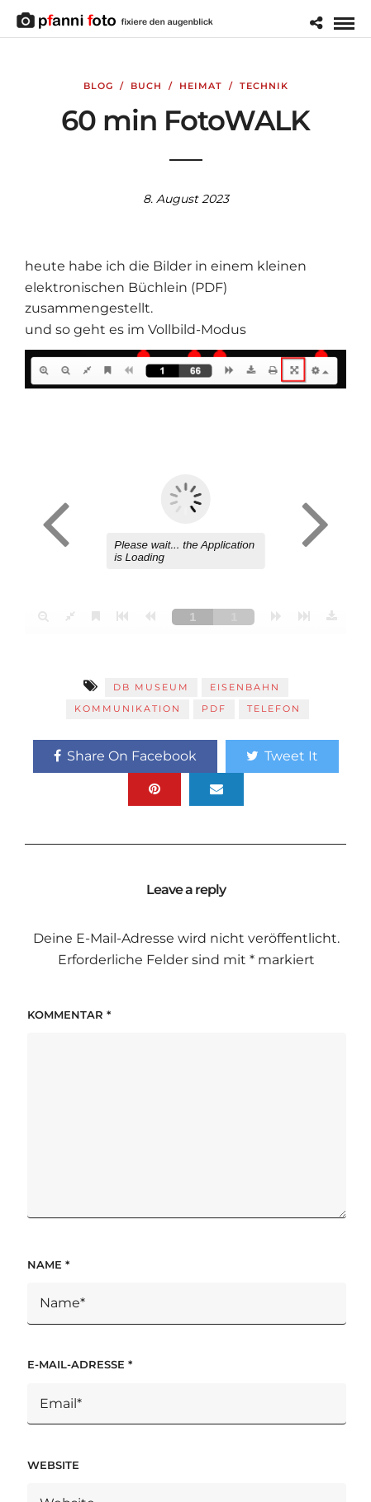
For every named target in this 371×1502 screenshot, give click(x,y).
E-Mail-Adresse (79, 1364)
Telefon (274, 708)
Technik (264, 86)
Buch (146, 86)
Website (53, 1464)
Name (48, 1264)
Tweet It (282, 756)
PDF (214, 708)
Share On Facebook (125, 756)
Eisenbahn (245, 687)
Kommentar (69, 1014)
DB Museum (151, 687)
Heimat (200, 86)
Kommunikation (127, 708)
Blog (98, 86)
